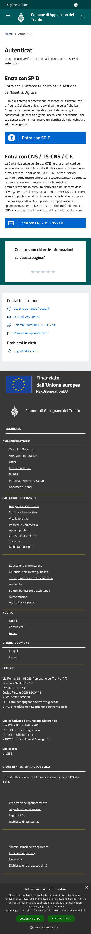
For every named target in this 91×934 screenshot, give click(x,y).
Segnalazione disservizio (25, 809)
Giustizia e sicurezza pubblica (28, 571)
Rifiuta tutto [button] (61, 918)
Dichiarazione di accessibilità (28, 865)
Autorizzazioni (18, 596)
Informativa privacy (22, 853)
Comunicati (16, 626)
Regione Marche (17, 4)
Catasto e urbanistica (23, 535)
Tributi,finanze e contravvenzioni (31, 578)
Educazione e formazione (25, 565)
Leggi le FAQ (17, 815)
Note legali (16, 859)
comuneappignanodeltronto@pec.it (33, 701)
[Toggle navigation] (8, 16)
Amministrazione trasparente (28, 846)
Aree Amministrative (23, 455)
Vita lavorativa (18, 518)
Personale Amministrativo (26, 480)
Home (9, 33)
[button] (45, 927)
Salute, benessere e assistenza (29, 590)
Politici (13, 474)
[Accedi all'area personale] (76, 5)
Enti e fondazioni (20, 468)
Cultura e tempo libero (24, 512)
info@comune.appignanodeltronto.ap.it (40, 706)
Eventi (13, 657)
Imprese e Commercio (23, 524)
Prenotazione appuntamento (28, 802)
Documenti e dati (20, 486)
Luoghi (13, 650)
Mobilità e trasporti (22, 546)
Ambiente (15, 584)
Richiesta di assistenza (24, 821)
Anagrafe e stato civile (24, 506)
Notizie (13, 620)
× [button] (86, 887)
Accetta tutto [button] (30, 918)
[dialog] (45, 908)
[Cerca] (82, 17)
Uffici (12, 461)
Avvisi (13, 633)
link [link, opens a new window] (83, 910)
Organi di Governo (21, 449)
